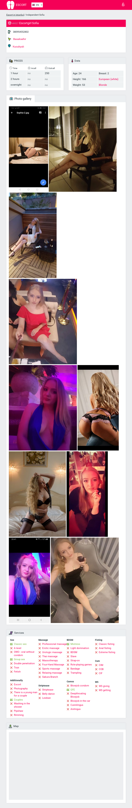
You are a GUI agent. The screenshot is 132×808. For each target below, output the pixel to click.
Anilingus (75, 709)
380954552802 (21, 31)
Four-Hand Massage (53, 664)
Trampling (75, 672)
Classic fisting (106, 644)
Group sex (19, 659)
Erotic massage (50, 648)
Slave (73, 656)
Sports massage (51, 668)
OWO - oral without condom (24, 653)
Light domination (79, 648)
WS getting (105, 690)
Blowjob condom (79, 685)
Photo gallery (20, 98)
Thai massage (50, 656)
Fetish (17, 671)
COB (101, 669)
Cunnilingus (76, 705)
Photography (21, 688)
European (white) (108, 79)
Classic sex (20, 644)
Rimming (19, 715)
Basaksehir (17, 39)
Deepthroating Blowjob (78, 695)
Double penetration (24, 663)
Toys (16, 667)
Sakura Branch (50, 676)
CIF (100, 673)
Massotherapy (50, 660)
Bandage (75, 668)
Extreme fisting (107, 652)
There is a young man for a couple (25, 694)
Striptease (47, 689)
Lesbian (46, 697)
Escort (17, 684)
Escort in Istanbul (15, 14)
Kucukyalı (16, 46)
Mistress (75, 644)
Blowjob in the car (80, 700)
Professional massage (54, 644)
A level (17, 648)
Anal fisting (105, 648)
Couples (18, 699)
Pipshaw (18, 710)
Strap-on (75, 660)
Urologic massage (52, 652)
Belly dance (48, 693)
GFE (72, 689)
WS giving (104, 686)
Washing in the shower (22, 705)
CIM (101, 665)
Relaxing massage (52, 672)
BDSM (73, 652)
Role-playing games (81, 664)
